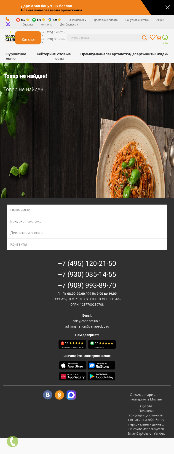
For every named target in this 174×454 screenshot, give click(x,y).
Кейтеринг (46, 54)
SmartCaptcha (138, 433)
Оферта (146, 406)
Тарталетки (120, 54)
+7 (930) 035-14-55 (53, 40)
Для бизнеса (69, 24)
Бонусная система (137, 20)
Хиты (150, 54)
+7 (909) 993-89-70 (87, 285)
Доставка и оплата (106, 20)
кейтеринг (138, 399)
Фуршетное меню (15, 56)
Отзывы (28, 24)
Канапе (103, 54)
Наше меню (20, 210)
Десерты (138, 54)
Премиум (88, 54)
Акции (160, 20)
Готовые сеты (63, 56)
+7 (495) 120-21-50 (53, 33)
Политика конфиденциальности (146, 412)
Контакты (46, 24)
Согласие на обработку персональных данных (146, 422)
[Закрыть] (167, 7)
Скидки (162, 54)
